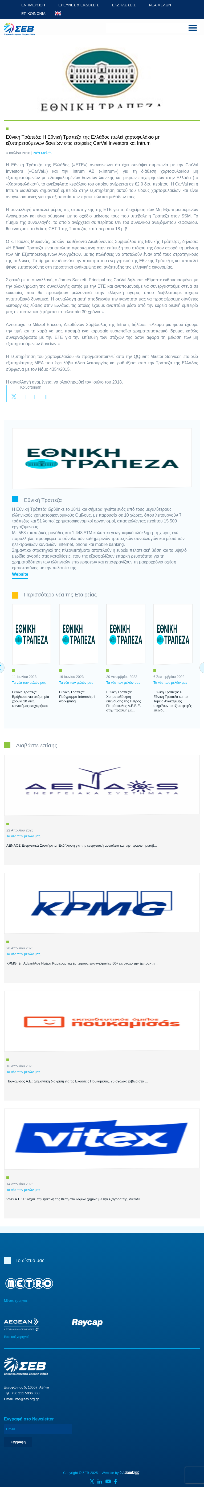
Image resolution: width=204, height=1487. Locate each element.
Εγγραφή (18, 1442)
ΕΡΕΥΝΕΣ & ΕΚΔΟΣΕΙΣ (78, 5)
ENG (58, 13)
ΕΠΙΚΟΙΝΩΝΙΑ (33, 13)
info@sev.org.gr (27, 1399)
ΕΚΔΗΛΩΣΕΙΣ (124, 5)
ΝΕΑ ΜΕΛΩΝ (160, 5)
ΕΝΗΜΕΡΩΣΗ (33, 5)
